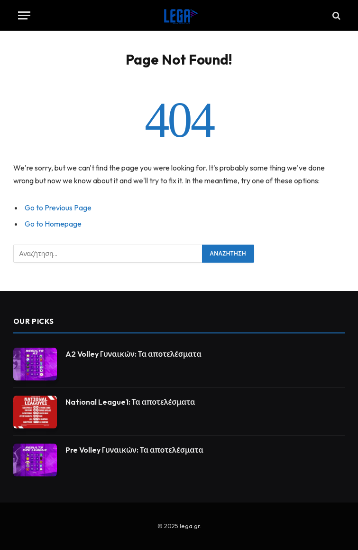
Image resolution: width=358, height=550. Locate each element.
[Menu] (24, 15)
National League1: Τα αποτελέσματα (130, 402)
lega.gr (190, 526)
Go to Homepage (53, 223)
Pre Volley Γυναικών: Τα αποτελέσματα (134, 450)
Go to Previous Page (58, 207)
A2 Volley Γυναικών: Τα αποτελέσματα (133, 354)
